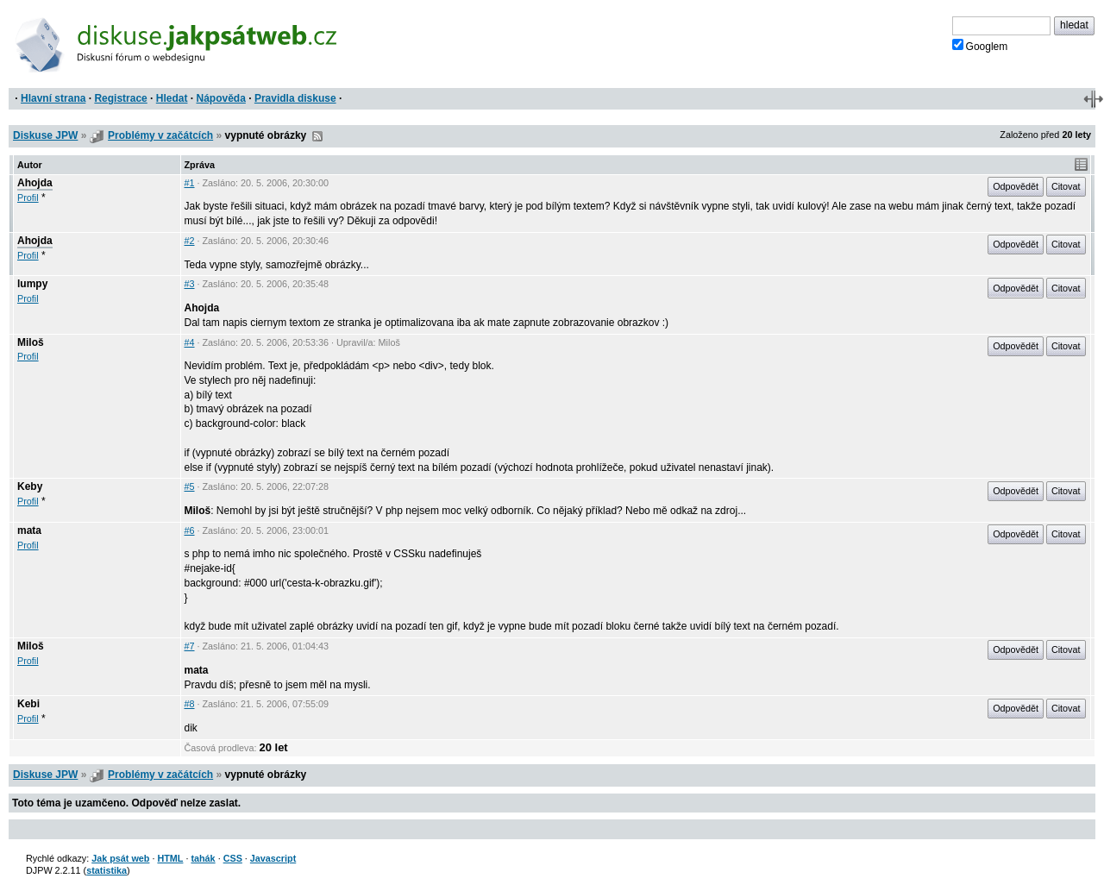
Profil (28, 197)
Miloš (30, 342)
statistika (106, 870)
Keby (29, 486)
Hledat (172, 98)
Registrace (120, 98)
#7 (190, 646)
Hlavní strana (53, 98)
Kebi (28, 704)
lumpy (32, 284)
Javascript (273, 858)
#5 (190, 486)
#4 (190, 342)
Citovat (1066, 186)
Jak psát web (120, 858)
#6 (190, 530)
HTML (170, 858)
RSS (317, 136)
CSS (232, 858)
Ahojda (35, 183)
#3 (190, 284)
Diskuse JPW (45, 135)
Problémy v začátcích (160, 135)
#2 (190, 240)
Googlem (980, 46)
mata (29, 530)
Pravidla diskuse (295, 98)
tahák (203, 858)
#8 (190, 704)
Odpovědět (1015, 186)
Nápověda (221, 98)
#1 (190, 183)
